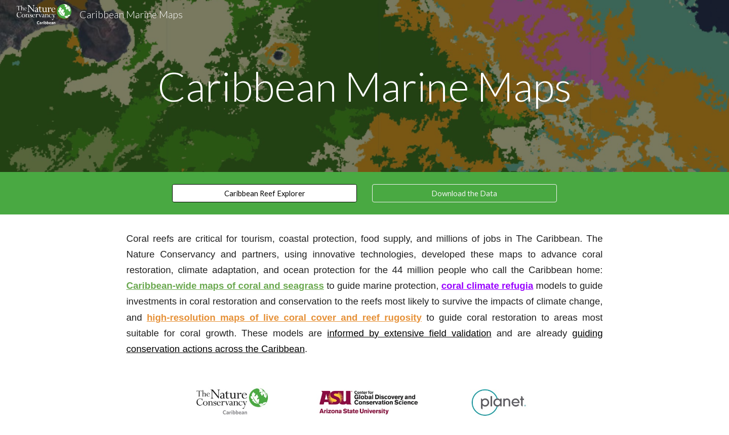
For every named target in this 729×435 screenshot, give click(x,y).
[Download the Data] (464, 193)
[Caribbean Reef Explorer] (264, 193)
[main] (364, 86)
